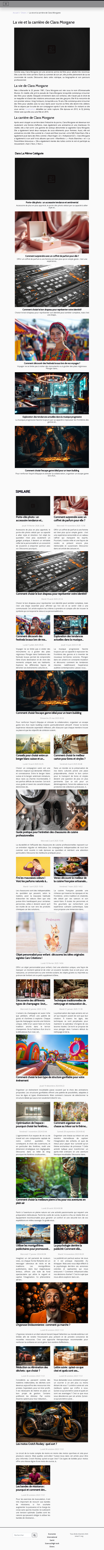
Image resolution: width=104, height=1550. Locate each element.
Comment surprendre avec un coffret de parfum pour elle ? (52, 256)
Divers (23, 13)
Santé (52, 1540)
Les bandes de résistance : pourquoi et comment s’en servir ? (30, 1490)
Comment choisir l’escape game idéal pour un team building (52, 470)
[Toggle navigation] (6, 4)
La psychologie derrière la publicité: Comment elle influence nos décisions (68, 1249)
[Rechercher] (22, 1535)
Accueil (16, 13)
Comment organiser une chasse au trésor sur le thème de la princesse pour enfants (70, 1126)
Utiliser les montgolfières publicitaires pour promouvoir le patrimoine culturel (32, 1249)
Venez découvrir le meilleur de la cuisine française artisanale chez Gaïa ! (70, 881)
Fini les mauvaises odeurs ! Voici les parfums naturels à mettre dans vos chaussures (31, 881)
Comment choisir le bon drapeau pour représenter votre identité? (52, 309)
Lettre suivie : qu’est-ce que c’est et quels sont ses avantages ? (68, 1371)
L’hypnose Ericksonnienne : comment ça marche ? (43, 1324)
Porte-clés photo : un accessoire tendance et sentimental (52, 202)
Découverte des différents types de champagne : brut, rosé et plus (31, 1004)
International (52, 1537)
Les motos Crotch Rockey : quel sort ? (36, 1444)
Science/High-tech (52, 1543)
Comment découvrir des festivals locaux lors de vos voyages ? (52, 363)
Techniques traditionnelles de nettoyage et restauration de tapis (70, 1004)
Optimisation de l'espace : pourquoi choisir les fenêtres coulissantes (31, 1126)
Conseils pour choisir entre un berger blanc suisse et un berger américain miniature (32, 759)
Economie (52, 1534)
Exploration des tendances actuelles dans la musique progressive (52, 417)
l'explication (30, 109)
